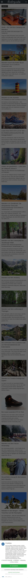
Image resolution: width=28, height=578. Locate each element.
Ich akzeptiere (14, 566)
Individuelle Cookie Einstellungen (14, 572)
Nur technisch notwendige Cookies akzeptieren (14, 569)
